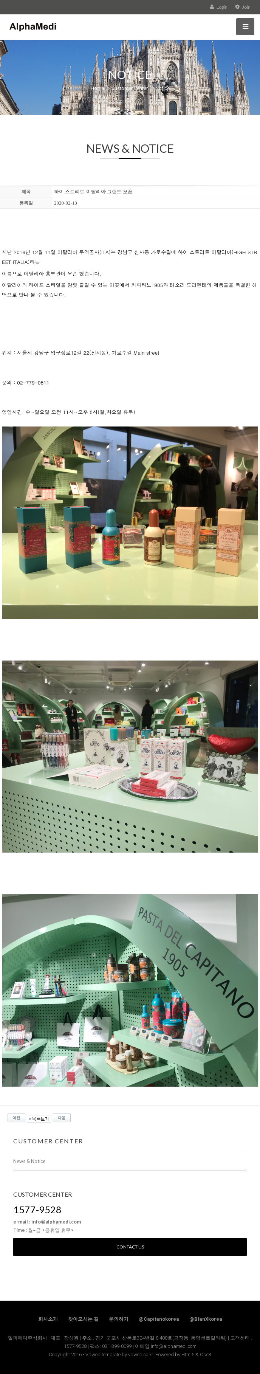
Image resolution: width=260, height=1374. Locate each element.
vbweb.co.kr (140, 1354)
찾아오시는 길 (83, 1319)
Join (243, 7)
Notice (162, 88)
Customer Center (129, 88)
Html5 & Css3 (196, 1354)
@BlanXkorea (205, 1319)
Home (97, 88)
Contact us (130, 1247)
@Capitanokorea (159, 1319)
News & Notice (29, 1161)
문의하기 (118, 1319)
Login (219, 7)
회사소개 (48, 1319)
